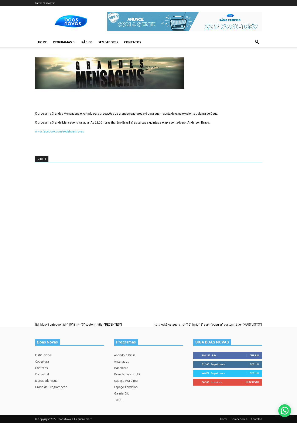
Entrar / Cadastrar (45, 2)
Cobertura (42, 361)
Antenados (121, 361)
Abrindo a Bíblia (125, 355)
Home (42, 42)
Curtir (254, 355)
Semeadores (108, 42)
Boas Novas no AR (127, 374)
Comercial (42, 374)
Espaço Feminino (126, 387)
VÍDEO (42, 159)
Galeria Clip (121, 393)
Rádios (86, 42)
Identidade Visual (46, 381)
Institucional (43, 355)
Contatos (132, 42)
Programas (64, 42)
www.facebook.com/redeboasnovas (59, 131)
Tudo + (119, 400)
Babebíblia (121, 368)
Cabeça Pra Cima (126, 381)
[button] (257, 42)
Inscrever (252, 382)
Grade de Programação (51, 387)
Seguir (254, 364)
